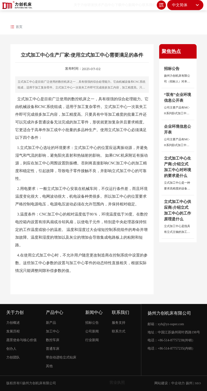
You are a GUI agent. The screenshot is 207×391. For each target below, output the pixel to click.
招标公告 (171, 69)
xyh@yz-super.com (171, 324)
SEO (198, 383)
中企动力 (178, 383)
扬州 (189, 383)
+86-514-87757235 (171, 348)
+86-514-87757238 (171, 340)
